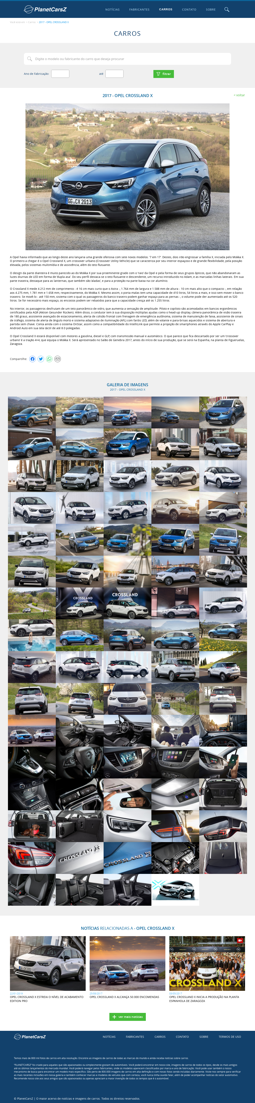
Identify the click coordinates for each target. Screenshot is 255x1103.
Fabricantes (139, 9)
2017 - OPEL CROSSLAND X (54, 22)
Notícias (112, 9)
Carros (165, 9)
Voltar (240, 94)
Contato (189, 9)
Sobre (211, 9)
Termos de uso (230, 1036)
